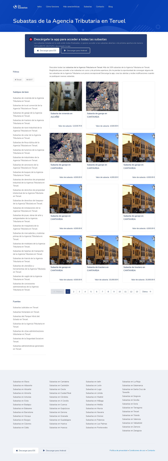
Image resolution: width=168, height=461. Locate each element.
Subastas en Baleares (22, 408)
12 (131, 291)
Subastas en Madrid (94, 397)
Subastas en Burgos (21, 420)
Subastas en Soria (130, 404)
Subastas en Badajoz (22, 404)
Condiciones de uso (137, 450)
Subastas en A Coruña (59, 401)
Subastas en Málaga (94, 401)
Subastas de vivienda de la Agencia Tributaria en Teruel (28, 99)
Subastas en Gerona (58, 412)
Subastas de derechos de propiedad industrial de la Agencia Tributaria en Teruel (29, 182)
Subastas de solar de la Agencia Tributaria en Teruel (27, 136)
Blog (110, 6)
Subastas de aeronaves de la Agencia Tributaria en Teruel (25, 166)
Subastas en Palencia (95, 420)
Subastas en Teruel (130, 411)
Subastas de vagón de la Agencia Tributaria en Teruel (27, 278)
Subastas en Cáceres (22, 423)
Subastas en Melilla (94, 404)
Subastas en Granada (58, 416)
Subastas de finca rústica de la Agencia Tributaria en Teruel (26, 144)
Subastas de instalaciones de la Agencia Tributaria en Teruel (26, 209)
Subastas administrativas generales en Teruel (28, 347)
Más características (71, 6)
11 (125, 291)
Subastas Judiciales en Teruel (25, 307)
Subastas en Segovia (131, 396)
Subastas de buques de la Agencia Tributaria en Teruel (28, 174)
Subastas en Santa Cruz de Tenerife (134, 391)
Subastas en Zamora (131, 427)
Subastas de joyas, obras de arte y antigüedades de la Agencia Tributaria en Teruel (28, 218)
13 (137, 291)
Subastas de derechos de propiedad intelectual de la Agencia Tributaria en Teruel (29, 193)
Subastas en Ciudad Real (60, 393)
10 (120, 291)
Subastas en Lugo (94, 389)
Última (146, 291)
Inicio (39, 6)
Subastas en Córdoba (58, 397)
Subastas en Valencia (131, 419)
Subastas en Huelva (58, 423)
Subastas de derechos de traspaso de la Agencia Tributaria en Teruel (28, 202)
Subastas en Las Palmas (96, 423)
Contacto (100, 6)
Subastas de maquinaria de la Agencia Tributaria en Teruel (25, 227)
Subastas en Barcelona (23, 412)
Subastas (88, 6)
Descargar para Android (75, 50)
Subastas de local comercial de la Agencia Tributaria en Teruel (27, 107)
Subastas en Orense (94, 416)
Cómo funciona (52, 6)
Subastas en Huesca (58, 427)
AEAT (29, 80)
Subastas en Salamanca (132, 385)
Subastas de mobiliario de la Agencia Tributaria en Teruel (29, 245)
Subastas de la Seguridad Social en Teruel (28, 340)
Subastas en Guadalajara (60, 420)
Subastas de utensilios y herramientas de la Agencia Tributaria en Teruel (29, 269)
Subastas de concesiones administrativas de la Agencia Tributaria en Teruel (25, 286)
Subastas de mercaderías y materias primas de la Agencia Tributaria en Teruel (28, 236)
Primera (58, 291)
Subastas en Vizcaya (22, 416)
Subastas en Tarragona (132, 407)
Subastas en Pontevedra (96, 427)
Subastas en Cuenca (58, 404)
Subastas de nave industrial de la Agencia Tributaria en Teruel (27, 129)
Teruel (18, 80)
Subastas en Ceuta (57, 389)
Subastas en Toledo (131, 415)
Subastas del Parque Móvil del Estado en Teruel (26, 318)
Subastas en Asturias (22, 397)
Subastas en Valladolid (132, 423)
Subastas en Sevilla (130, 400)
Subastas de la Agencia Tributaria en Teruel (29, 325)
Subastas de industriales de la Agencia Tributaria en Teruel (26, 159)
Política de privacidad (118, 450)
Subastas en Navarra (95, 412)
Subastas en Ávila (21, 401)
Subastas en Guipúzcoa (59, 408)
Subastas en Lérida (94, 393)
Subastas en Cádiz (21, 427)
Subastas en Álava (21, 381)
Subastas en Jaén (93, 381)
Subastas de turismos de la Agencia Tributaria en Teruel (28, 151)
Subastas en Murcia (94, 408)
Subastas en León (94, 385)
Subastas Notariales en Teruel (26, 312)
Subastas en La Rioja (131, 381)
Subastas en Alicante (22, 389)
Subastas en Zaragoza (132, 430)
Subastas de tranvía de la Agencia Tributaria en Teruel (28, 260)
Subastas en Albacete (22, 385)
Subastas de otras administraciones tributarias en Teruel (28, 332)
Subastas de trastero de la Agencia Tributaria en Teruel (28, 122)
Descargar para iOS (46, 50)
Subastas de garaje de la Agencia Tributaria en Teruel (27, 114)
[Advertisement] (138, 105)
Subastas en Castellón (59, 385)
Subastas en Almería (22, 393)
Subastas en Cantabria (59, 381)
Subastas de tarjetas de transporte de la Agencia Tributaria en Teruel (28, 252)
